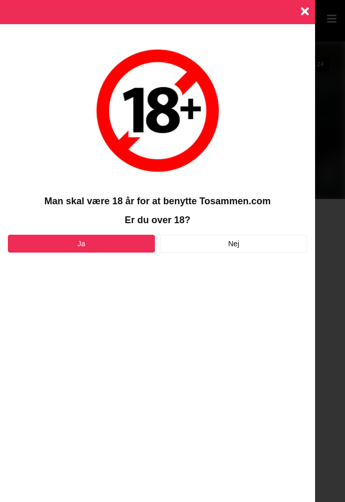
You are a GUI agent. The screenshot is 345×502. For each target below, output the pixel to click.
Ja (82, 243)
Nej (233, 243)
